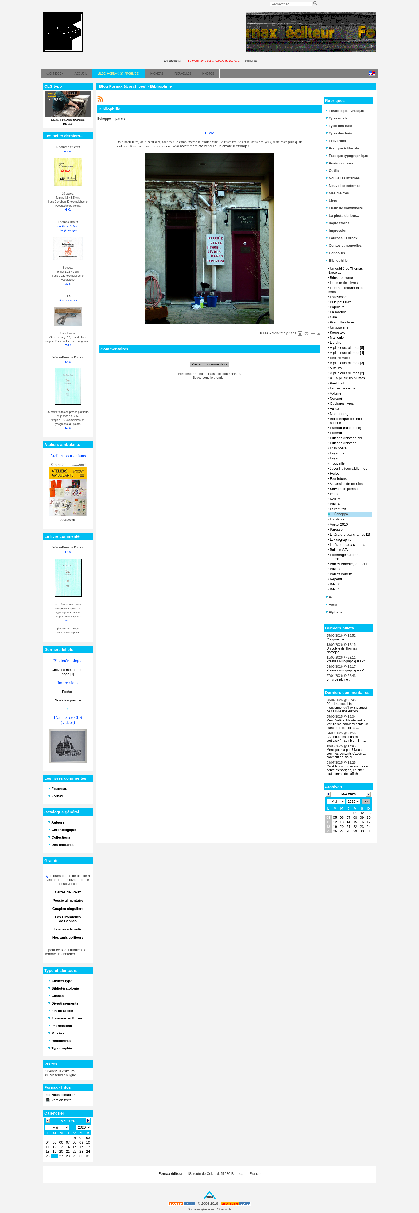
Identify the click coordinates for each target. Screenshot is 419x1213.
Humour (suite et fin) (345, 428)
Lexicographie (340, 540)
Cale (333, 317)
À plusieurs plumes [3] (347, 363)
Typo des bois (338, 133)
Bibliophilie (336, 260)
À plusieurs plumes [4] (347, 353)
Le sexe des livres (344, 283)
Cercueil (336, 398)
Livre (331, 201)
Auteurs (335, 368)
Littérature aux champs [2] (350, 534)
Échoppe (341, 514)
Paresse (336, 529)
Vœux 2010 (339, 524)
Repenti (336, 579)
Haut (210, 1197)
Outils (332, 171)
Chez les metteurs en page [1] (68, 672)
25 (328, 831)
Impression (336, 231)
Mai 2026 (348, 794)
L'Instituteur (339, 519)
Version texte (61, 1100)
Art (329, 597)
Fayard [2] (338, 453)
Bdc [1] (335, 589)
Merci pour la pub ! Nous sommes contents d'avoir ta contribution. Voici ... (346, 753)
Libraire (335, 343)
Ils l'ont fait (338, 509)
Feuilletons (338, 479)
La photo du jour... (342, 216)
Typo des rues (338, 126)
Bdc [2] (335, 584)
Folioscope (338, 297)
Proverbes (335, 141)
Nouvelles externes (342, 186)
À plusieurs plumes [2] (347, 373)
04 (328, 818)
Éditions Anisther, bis (346, 438)
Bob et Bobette (341, 574)
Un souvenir (339, 327)
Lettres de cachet (343, 388)
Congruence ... (337, 639)
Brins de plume (341, 278)
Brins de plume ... (339, 679)
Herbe (334, 474)
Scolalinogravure (68, 700)
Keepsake (337, 332)
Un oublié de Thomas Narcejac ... (342, 650)
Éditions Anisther (343, 443)
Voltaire (335, 393)
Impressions (337, 223)
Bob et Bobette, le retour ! (349, 564)
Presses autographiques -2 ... (347, 661)
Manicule (337, 337)
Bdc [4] (335, 504)
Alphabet (334, 612)
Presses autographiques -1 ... (347, 670)
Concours (335, 253)
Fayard (335, 458)
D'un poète (338, 448)
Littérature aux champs (347, 545)
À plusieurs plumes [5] (347, 348)
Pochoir (68, 692)
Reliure (335, 499)
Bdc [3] (335, 569)
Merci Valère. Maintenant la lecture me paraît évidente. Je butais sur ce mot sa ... (348, 724)
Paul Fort (337, 383)
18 (328, 827)
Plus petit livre (340, 302)
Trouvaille (337, 463)
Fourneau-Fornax (341, 238)
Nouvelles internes (342, 178)
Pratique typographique (346, 156)
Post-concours (339, 163)
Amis (331, 605)
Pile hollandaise (342, 322)
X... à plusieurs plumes (347, 378)
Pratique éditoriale (342, 148)
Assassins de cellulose (346, 484)
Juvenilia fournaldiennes (348, 468)
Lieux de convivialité (344, 208)
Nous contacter (63, 1095)
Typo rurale (336, 118)
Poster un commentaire (209, 364)
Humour (336, 433)
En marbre (338, 312)
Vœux (334, 409)
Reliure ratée (340, 358)
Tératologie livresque (344, 111)
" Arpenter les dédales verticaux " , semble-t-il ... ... (346, 739)
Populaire (337, 307)
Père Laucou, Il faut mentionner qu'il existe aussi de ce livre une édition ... (347, 707)
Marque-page (340, 414)
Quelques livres (342, 403)
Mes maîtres (337, 193)
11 (328, 822)
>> (366, 801)
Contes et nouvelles (343, 246)
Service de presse (344, 489)
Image (334, 494)
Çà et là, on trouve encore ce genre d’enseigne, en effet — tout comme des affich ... (347, 770)
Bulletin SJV (339, 550)
